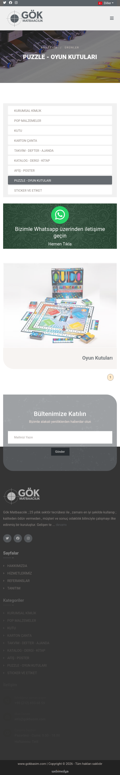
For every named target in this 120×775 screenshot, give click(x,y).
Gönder (60, 453)
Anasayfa (49, 47)
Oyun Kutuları (97, 360)
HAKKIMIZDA (17, 567)
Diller (104, 3)
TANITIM (13, 590)
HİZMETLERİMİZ (19, 575)
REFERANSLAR (18, 582)
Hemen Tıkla (60, 243)
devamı (61, 527)
